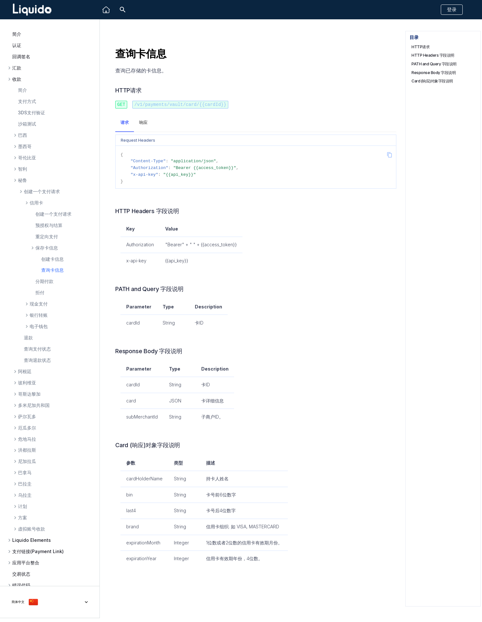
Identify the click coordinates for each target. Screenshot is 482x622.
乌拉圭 (25, 495)
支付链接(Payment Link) (38, 551)
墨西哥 (25, 146)
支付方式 (27, 101)
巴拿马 (25, 473)
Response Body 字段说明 (433, 73)
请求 (124, 122)
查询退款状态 (37, 360)
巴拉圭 (25, 484)
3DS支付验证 (31, 112)
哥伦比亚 (27, 158)
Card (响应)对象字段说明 (432, 81)
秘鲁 (22, 180)
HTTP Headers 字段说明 (432, 55)
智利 (22, 169)
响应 (143, 122)
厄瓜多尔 (27, 428)
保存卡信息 (46, 248)
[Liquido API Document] (32, 10)
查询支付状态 (37, 349)
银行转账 (39, 315)
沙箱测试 (27, 124)
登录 (452, 9)
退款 (28, 337)
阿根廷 (25, 371)
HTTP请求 (420, 47)
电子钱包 (39, 326)
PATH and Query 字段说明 (434, 64)
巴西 (22, 135)
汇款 (16, 68)
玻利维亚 (27, 383)
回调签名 (21, 56)
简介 (16, 34)
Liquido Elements (31, 540)
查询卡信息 (52, 270)
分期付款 (44, 281)
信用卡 (36, 203)
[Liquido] (106, 9)
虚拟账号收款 (31, 529)
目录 (414, 37)
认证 (16, 45)
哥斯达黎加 (29, 394)
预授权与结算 (48, 225)
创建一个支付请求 (42, 191)
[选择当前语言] (49, 602)
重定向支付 (46, 236)
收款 (16, 79)
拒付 (39, 292)
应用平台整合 (25, 563)
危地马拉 (27, 439)
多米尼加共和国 (34, 405)
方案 (22, 518)
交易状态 (21, 574)
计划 (22, 506)
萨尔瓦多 (27, 416)
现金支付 (39, 304)
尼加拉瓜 (27, 461)
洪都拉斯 (27, 450)
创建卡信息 (52, 259)
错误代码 (21, 585)
